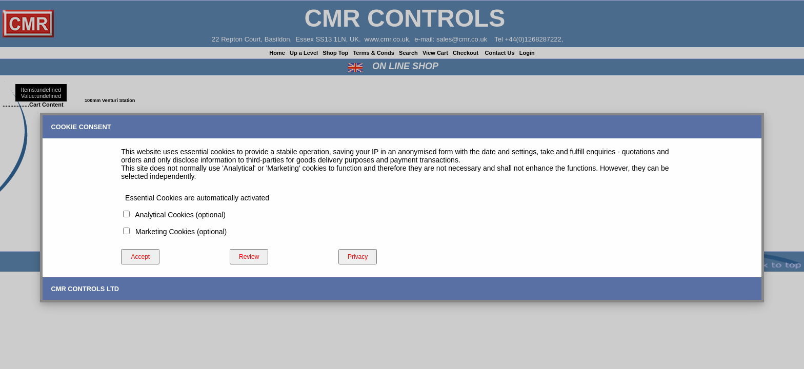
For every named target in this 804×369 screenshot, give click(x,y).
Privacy (358, 256)
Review (249, 256)
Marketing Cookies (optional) (179, 232)
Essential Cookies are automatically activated (195, 198)
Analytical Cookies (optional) (178, 215)
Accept (140, 256)
